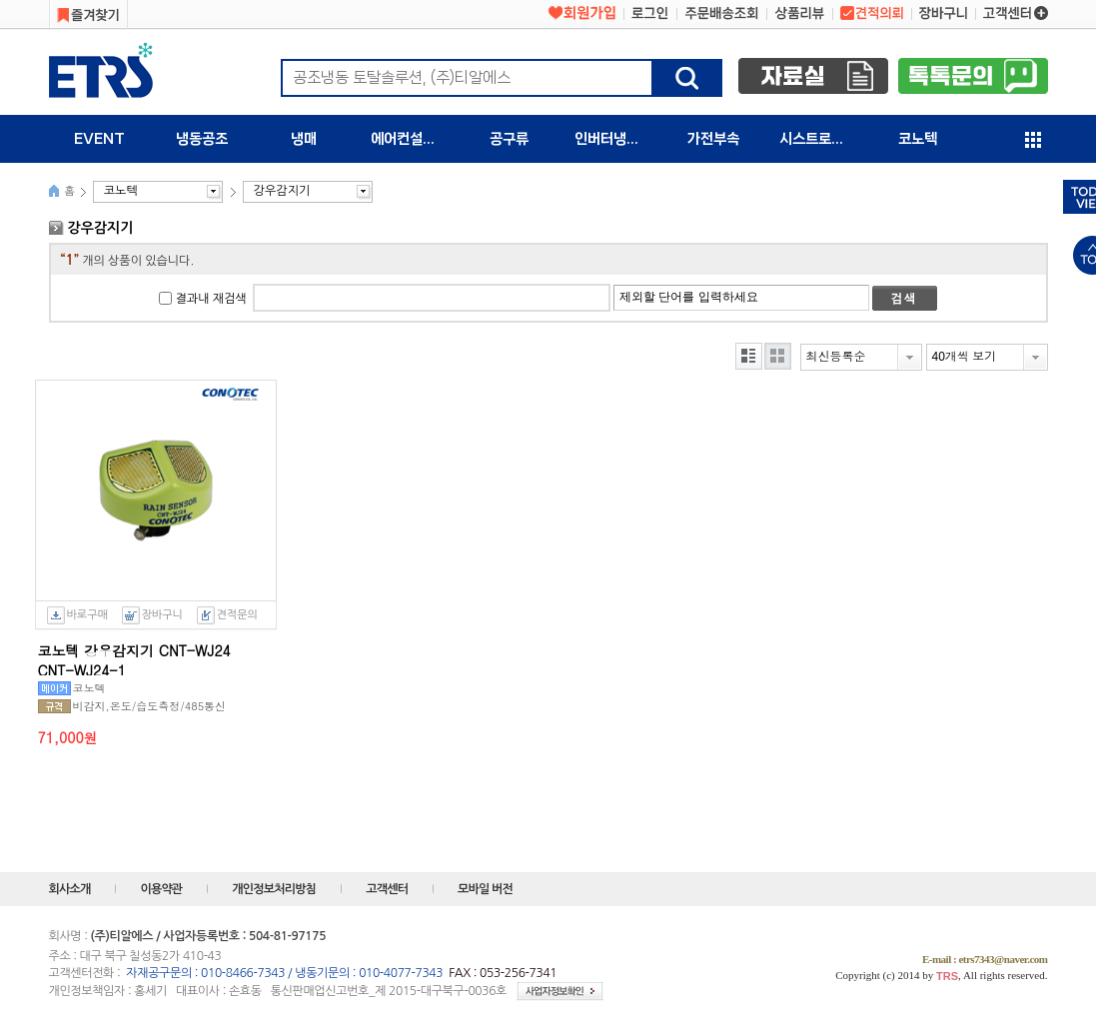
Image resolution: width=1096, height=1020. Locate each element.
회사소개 (70, 889)
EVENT (99, 139)
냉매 (304, 139)
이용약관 (161, 889)
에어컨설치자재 (414, 139)
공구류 (509, 139)
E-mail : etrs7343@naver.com (985, 959)
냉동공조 (202, 139)
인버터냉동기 (613, 139)
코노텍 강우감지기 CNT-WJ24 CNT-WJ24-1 (134, 657)
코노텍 (917, 139)
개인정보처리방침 (274, 889)
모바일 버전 (485, 889)
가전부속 (713, 139)
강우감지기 (282, 191)
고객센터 (387, 889)
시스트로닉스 (818, 139)
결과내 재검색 (211, 299)
